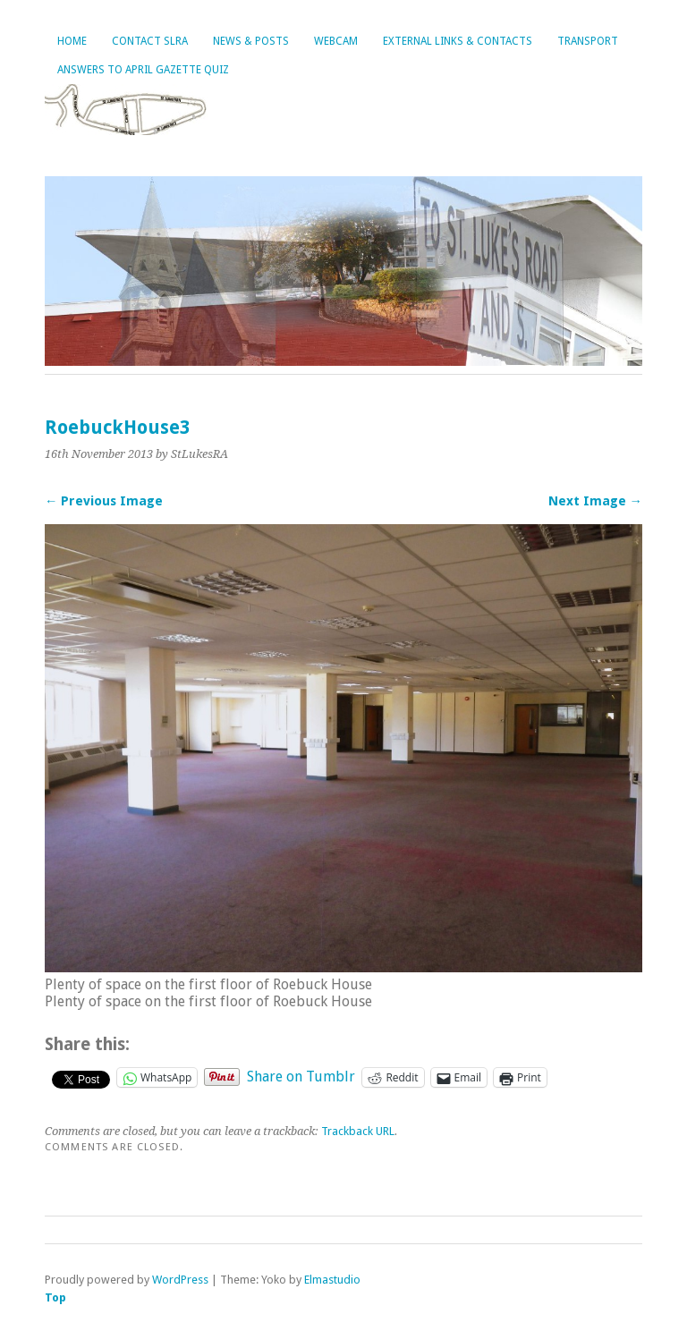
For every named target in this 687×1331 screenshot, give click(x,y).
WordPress (180, 1279)
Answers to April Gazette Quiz (143, 70)
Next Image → (595, 501)
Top (55, 1297)
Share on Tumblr (301, 1076)
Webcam (336, 41)
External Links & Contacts (457, 41)
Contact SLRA (150, 41)
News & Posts (251, 41)
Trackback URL (357, 1131)
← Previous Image (104, 501)
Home (72, 41)
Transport (587, 41)
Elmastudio (332, 1279)
